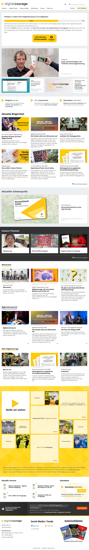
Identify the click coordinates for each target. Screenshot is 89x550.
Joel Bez (63, 131)
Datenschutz (36, 548)
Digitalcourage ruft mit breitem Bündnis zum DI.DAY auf (43, 290)
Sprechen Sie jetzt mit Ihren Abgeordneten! (11, 137)
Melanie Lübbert (65, 163)
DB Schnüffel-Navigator (40, 251)
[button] (44, 38)
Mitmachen (34, 8)
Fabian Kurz (65, 73)
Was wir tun (7, 370)
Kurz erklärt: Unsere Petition (12, 168)
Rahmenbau (8, 441)
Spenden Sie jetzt (35, 512)
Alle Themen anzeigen (80, 257)
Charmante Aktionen (66, 441)
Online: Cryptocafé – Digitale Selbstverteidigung (18, 486)
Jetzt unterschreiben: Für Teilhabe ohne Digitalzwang (73, 62)
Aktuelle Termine (9, 480)
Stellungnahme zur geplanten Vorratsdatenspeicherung (70, 169)
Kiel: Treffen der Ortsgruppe (17, 495)
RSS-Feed (36, 529)
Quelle (37, 90)
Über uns (50, 8)
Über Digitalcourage (10, 349)
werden (11, 100)
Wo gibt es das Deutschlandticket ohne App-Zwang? (72, 289)
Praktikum (65, 371)
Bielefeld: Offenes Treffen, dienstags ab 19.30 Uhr (46, 486)
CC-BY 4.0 (69, 73)
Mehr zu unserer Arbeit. (68, 472)
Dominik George (36, 131)
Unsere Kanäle (24, 8)
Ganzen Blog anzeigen (80, 184)
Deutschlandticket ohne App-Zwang (71, 208)
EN (65, 4)
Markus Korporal (36, 163)
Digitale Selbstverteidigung (70, 251)
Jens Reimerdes (7, 282)
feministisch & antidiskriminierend (23, 427)
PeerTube (50, 526)
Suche (86, 4)
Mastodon (36, 526)
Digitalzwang (7, 251)
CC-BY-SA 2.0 (67, 131)
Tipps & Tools (13, 8)
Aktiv (41, 100)
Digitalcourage (7, 248)
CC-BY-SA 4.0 (33, 90)
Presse (42, 8)
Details (84, 417)
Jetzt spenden (82, 8)
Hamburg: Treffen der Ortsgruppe (44, 495)
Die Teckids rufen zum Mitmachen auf (44, 136)
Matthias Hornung (8, 325)
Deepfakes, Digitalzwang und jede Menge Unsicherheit (80, 86)
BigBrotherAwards (9, 307)
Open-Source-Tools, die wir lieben (42, 168)
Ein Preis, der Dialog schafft (70, 330)
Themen (4, 8)
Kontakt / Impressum (48, 548)
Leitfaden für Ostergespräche (70, 136)
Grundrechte (80, 426)
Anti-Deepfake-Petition (35, 84)
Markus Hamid (36, 248)
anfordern (72, 100)
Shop (72, 8)
